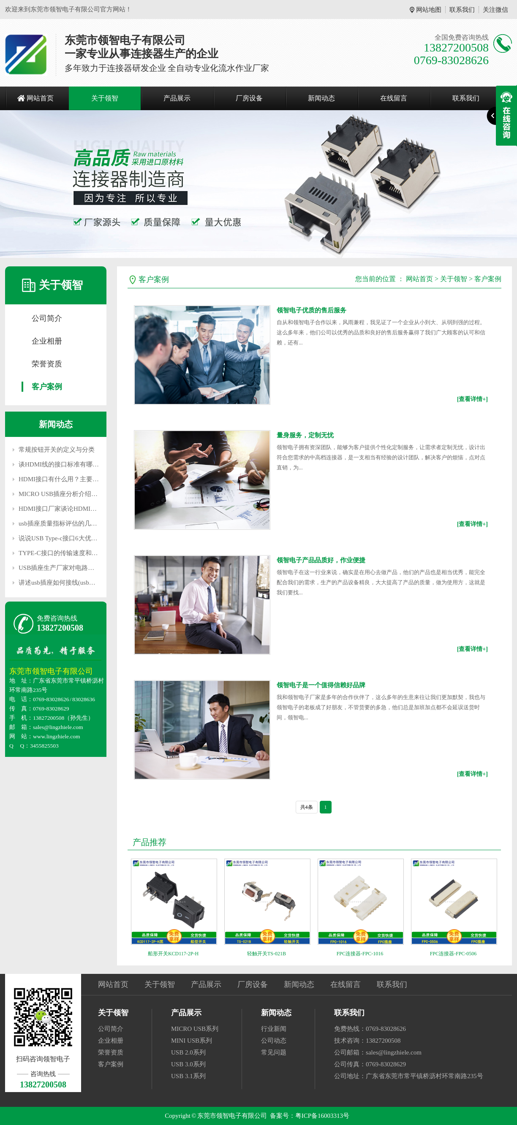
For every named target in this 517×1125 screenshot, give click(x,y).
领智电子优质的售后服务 (311, 310)
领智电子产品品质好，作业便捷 (321, 560)
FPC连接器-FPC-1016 (360, 954)
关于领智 (104, 98)
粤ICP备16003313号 (322, 1115)
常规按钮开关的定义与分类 (57, 449)
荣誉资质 (47, 364)
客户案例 (47, 386)
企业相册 (47, 341)
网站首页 (40, 98)
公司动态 (273, 1040)
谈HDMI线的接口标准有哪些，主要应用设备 (81, 464)
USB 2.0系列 (188, 1052)
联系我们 (462, 9)
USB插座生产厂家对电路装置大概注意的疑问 (82, 567)
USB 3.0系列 (188, 1064)
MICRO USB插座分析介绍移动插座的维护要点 (83, 494)
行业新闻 (273, 1028)
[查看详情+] (472, 399)
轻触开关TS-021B (266, 954)
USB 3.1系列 (188, 1076)
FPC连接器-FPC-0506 (453, 954)
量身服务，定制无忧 (305, 435)
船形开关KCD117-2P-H (173, 954)
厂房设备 (249, 98)
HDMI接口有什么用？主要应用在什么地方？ (81, 479)
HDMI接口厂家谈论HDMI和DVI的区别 (73, 508)
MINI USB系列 (191, 1040)
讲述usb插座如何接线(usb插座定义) (68, 582)
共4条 (306, 807)
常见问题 (273, 1052)
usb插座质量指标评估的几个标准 (64, 523)
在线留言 (393, 98)
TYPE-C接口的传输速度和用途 (61, 553)
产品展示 (176, 98)
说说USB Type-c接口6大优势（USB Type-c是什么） (90, 538)
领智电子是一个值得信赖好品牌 (321, 685)
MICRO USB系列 (194, 1028)
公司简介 (47, 318)
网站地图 (428, 9)
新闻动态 (321, 98)
